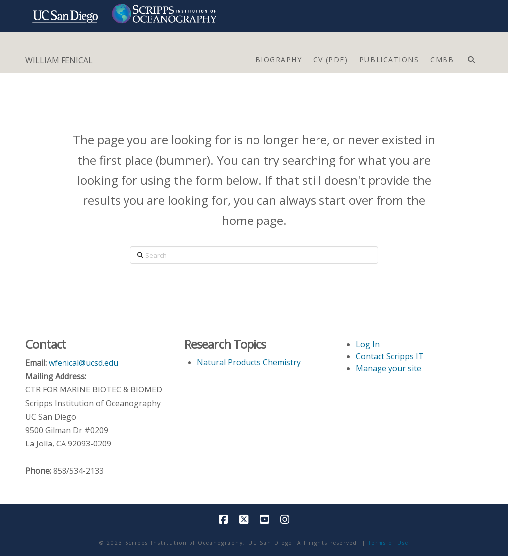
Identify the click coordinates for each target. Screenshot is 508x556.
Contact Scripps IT (390, 356)
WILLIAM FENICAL (59, 60)
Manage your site (388, 368)
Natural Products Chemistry (249, 362)
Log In (368, 344)
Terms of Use (388, 542)
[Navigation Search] (471, 57)
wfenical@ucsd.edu (83, 362)
